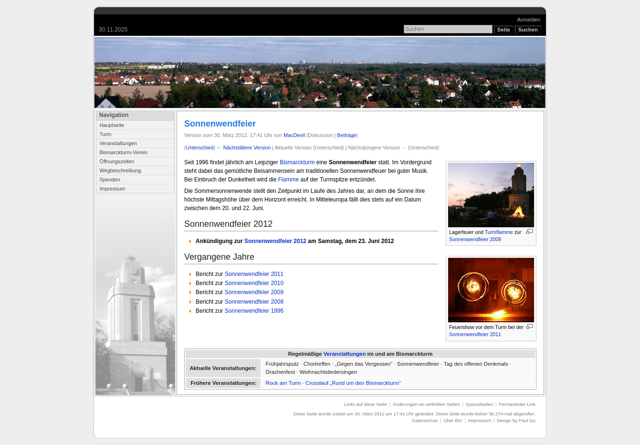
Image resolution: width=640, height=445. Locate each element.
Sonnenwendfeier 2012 (275, 241)
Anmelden (528, 19)
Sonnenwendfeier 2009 (475, 239)
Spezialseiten (479, 404)
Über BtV (453, 420)
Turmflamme (499, 232)
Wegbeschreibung (120, 170)
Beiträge (346, 135)
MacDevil (293, 135)
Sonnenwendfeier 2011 (475, 334)
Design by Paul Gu (516, 420)
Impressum (112, 188)
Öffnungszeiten (116, 161)
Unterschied (200, 147)
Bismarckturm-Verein (123, 152)
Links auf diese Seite (365, 404)
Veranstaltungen (117, 143)
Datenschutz (425, 420)
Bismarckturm (297, 162)
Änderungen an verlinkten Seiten (426, 404)
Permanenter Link (517, 404)
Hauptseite (111, 125)
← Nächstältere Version (244, 147)
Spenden (109, 179)
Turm (105, 134)
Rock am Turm (283, 383)
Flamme (288, 179)
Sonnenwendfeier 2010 (254, 283)
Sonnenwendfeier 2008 (254, 301)
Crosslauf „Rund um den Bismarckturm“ (353, 383)
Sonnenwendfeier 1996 (254, 310)
